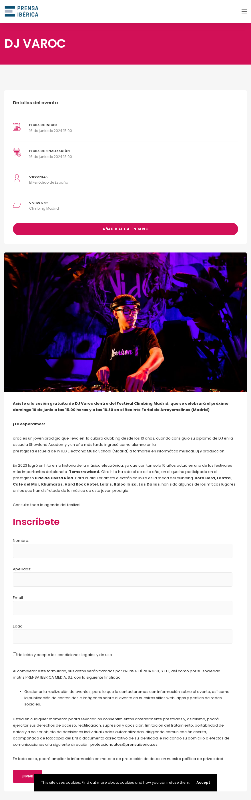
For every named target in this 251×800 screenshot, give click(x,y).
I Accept (202, 782)
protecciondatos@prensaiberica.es (124, 744)
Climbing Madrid (44, 208)
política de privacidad (202, 758)
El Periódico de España (48, 182)
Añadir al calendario (125, 228)
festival (73, 505)
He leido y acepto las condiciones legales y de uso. (63, 654)
